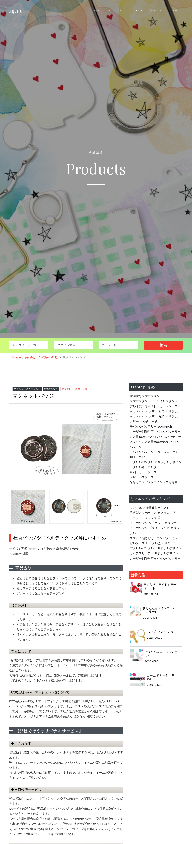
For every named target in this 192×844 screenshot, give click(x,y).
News (154, 10)
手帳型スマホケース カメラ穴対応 (154, 513)
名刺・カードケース (143, 472)
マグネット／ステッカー (27, 389)
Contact (173, 10)
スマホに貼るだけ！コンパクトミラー (155, 538)
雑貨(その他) (49, 357)
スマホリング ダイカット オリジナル (154, 523)
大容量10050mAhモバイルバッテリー (155, 437)
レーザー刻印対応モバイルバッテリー (155, 431)
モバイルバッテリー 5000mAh (151, 426)
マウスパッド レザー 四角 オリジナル (155, 411)
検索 (163, 345)
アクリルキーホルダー (145, 467)
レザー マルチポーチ (144, 421)
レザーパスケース (142, 477)
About (114, 10)
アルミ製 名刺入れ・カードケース (154, 406)
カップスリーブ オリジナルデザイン (154, 553)
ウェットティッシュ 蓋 (145, 518)
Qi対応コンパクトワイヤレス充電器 (153, 482)
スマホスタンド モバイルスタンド (154, 401)
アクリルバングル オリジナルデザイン (156, 462)
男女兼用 (66, 389)
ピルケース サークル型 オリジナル (153, 543)
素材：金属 (81, 389)
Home (98, 10)
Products (134, 10)
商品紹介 (31, 357)
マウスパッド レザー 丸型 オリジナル (155, 416)
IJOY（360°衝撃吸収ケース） (150, 508)
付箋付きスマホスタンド (146, 396)
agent (15, 11)
